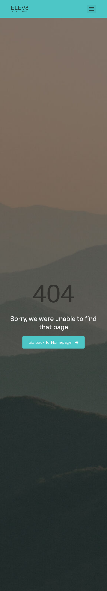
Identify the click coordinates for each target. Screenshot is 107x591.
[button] (91, 9)
